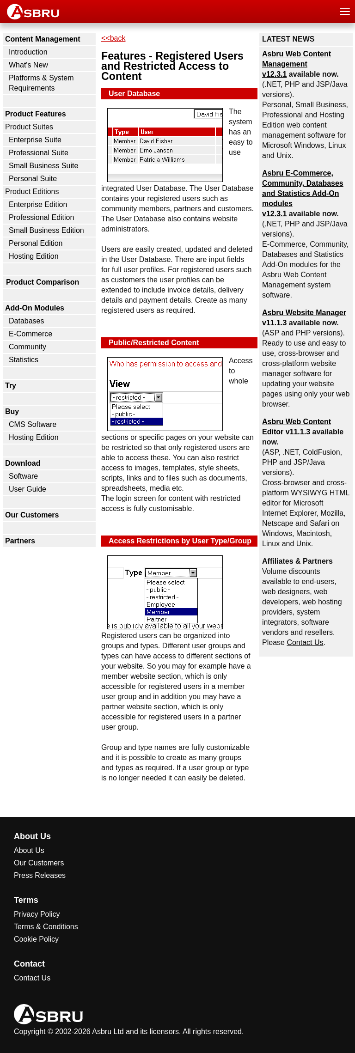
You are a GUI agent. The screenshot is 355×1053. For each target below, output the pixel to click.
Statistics (23, 360)
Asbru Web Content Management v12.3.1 (296, 64)
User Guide (27, 489)
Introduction (28, 52)
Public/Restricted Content (154, 343)
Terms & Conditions (46, 927)
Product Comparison (42, 282)
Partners (20, 541)
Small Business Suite (43, 166)
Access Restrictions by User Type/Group (180, 541)
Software (23, 476)
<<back (113, 38)
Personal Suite (33, 179)
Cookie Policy (36, 939)
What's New (28, 65)
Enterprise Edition (38, 204)
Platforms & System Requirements (41, 83)
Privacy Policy (37, 914)
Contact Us (305, 642)
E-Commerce (30, 334)
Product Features (35, 114)
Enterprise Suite (35, 140)
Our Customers (32, 515)
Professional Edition (41, 217)
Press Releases (40, 875)
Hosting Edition (34, 256)
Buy (12, 411)
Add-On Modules (34, 308)
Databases (26, 321)
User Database (134, 93)
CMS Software (32, 424)
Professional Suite (38, 153)
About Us (29, 850)
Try (10, 386)
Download (22, 463)
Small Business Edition (46, 230)
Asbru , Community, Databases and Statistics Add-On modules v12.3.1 (302, 193)
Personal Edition (36, 243)
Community (27, 347)
